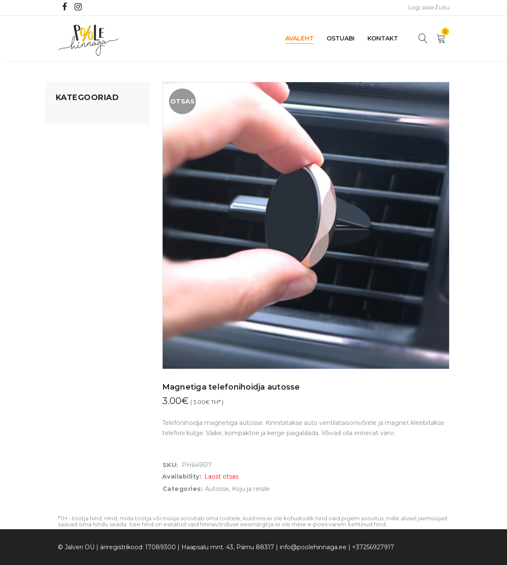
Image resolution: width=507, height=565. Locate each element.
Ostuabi (341, 38)
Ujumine (68, 228)
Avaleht (299, 38)
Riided (65, 212)
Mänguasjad (74, 115)
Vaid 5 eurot (73, 245)
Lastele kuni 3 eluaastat (91, 164)
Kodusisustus (75, 148)
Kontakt (382, 38)
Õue (62, 196)
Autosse (217, 489)
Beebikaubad (75, 180)
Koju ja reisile (75, 131)
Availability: (182, 476)
